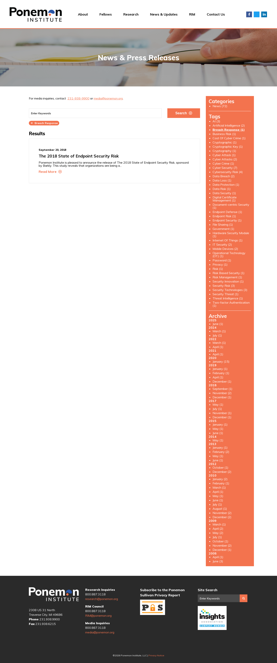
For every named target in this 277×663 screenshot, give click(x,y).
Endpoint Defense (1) (227, 212)
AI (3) (216, 121)
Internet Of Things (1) (228, 240)
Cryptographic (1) (225, 142)
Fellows (105, 14)
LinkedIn (264, 14)
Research (130, 14)
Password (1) (222, 260)
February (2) (221, 452)
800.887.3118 (95, 594)
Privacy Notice (156, 655)
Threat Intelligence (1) (228, 298)
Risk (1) (218, 269)
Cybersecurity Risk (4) (228, 172)
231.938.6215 (45, 624)
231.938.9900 (49, 619)
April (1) (218, 347)
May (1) (218, 404)
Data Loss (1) (222, 180)
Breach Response (44, 123)
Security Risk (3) (224, 286)
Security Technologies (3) (230, 290)
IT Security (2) (222, 244)
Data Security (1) (224, 193)
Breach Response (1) (229, 130)
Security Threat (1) (226, 294)
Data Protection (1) (226, 184)
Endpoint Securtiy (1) (227, 220)
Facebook (249, 14)
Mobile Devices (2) (225, 249)
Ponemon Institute (54, 594)
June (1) (218, 324)
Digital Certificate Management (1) (225, 198)
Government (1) (223, 229)
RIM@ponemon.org (98, 615)
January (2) (220, 479)
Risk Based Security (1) (228, 273)
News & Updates (164, 14)
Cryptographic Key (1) (228, 146)
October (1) (220, 467)
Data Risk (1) (222, 189)
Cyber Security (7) (225, 168)
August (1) (220, 509)
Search (183, 113)
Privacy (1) (220, 264)
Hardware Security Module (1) (231, 234)
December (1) (222, 381)
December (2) (222, 472)
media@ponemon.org (108, 98)
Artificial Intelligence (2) (229, 125)
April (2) (218, 528)
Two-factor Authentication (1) (231, 304)
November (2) (222, 393)
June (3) (218, 561)
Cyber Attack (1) (224, 155)
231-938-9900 (78, 98)
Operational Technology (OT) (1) (229, 254)
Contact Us (216, 14)
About (83, 14)
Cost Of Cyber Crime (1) (229, 138)
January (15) (221, 361)
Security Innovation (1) (228, 281)
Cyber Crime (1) (223, 163)
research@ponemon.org (101, 599)
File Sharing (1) (223, 224)
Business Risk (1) (224, 134)
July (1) (217, 335)
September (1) (222, 389)
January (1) (220, 369)
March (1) (219, 331)
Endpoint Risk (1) (224, 216)
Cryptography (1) (224, 151)
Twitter (256, 14)
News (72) (220, 106)
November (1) (222, 413)
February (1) (221, 373)
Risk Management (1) (227, 277)
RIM (192, 14)
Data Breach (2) (224, 176)
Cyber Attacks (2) (225, 159)
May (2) (218, 533)
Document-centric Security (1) (231, 206)
